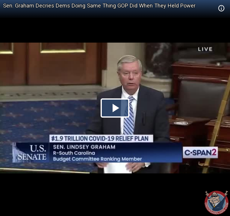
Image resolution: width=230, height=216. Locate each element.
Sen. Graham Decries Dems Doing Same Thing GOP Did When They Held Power (99, 5)
